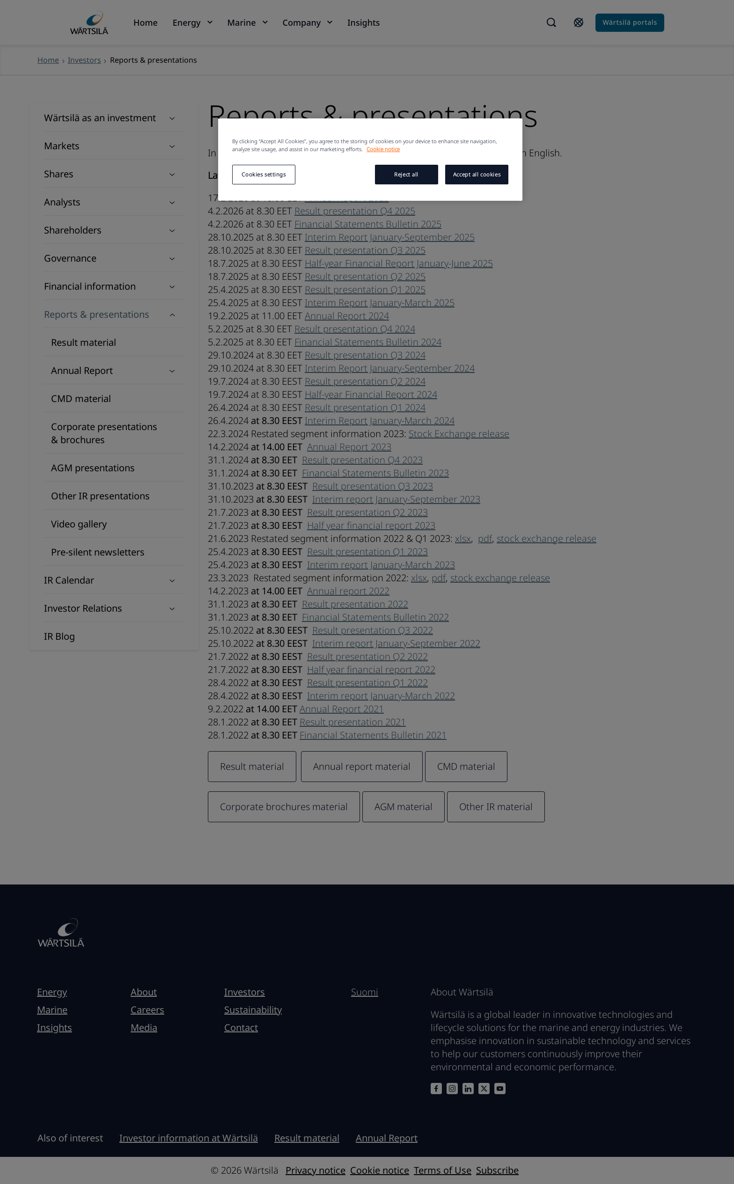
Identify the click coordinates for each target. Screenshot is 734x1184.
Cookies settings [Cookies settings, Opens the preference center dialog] (264, 174)
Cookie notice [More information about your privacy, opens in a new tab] (383, 149)
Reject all (406, 174)
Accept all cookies (476, 174)
